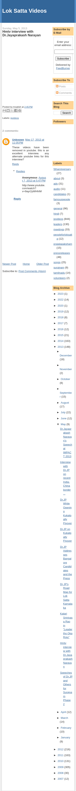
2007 (61, 778)
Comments (64, 92)
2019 (61, 311)
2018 (61, 317)
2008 (61, 772)
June (64, 418)
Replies (20, 171)
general (58, 208)
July (63, 412)
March (64, 717)
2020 (61, 305)
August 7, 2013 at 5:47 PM (34, 179)
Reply (15, 164)
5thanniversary (62, 169)
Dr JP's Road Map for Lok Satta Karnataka (66, 596)
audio (57, 188)
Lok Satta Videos (24, 11)
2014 (61, 340)
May (63, 424)
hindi (56, 213)
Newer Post (9, 263)
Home (26, 263)
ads (56, 183)
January (65, 737)
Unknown (18, 139)
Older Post (42, 263)
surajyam (59, 267)
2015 (61, 335)
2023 (61, 293)
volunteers (60, 278)
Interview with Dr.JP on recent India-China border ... (65, 478)
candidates (60, 194)
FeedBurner (63, 68)
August (65, 402)
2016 (61, 329)
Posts (61, 86)
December (66, 355)
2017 (61, 323)
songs (57, 262)
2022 (61, 299)
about (57, 178)
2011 (61, 755)
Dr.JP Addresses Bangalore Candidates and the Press (66, 562)
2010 (61, 761)
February (66, 727)
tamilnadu (59, 272)
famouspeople (62, 199)
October (65, 379)
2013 (61, 346)
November (66, 369)
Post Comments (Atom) (32, 271)
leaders (58, 224)
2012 (61, 749)
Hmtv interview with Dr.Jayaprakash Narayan (21, 33)
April (64, 712)
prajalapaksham (63, 243)
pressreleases (62, 253)
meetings (59, 229)
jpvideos (15, 118)
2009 (61, 767)
